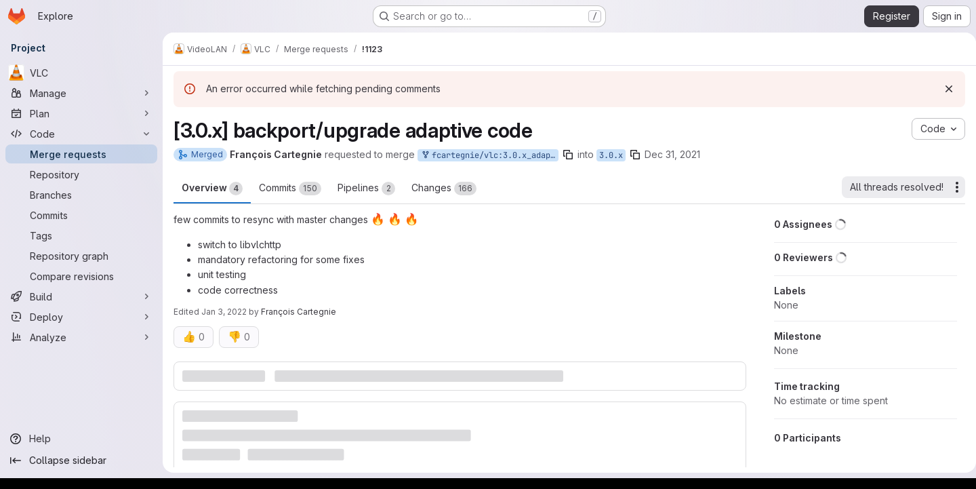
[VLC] (81, 72)
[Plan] (81, 113)
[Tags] (81, 235)
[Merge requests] (81, 153)
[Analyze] (81, 337)
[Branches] (81, 194)
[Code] (81, 133)
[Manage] (81, 92)
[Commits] (81, 215)
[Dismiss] (943, 89)
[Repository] (81, 174)
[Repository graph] (81, 255)
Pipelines (366, 188)
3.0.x (611, 155)
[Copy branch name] (568, 154)
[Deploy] (81, 316)
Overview (212, 188)
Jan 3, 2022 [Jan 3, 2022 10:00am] (224, 312)
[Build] (81, 296)
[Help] (81, 438)
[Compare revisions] (81, 276)
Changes (443, 188)
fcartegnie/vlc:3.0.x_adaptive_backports (489, 155)
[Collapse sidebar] (81, 460)
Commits (290, 188)
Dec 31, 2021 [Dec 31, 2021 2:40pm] (672, 154)
